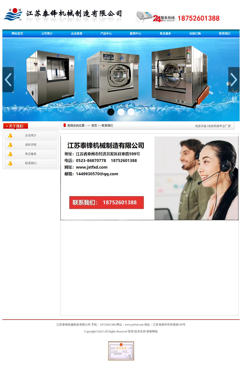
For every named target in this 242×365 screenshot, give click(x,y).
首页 (94, 125)
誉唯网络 (152, 331)
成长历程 (31, 144)
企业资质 (76, 33)
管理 (131, 331)
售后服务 (165, 33)
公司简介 (47, 33)
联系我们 (224, 33)
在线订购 (195, 33)
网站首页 (17, 33)
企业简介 (31, 135)
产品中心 (106, 33)
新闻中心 (135, 33)
